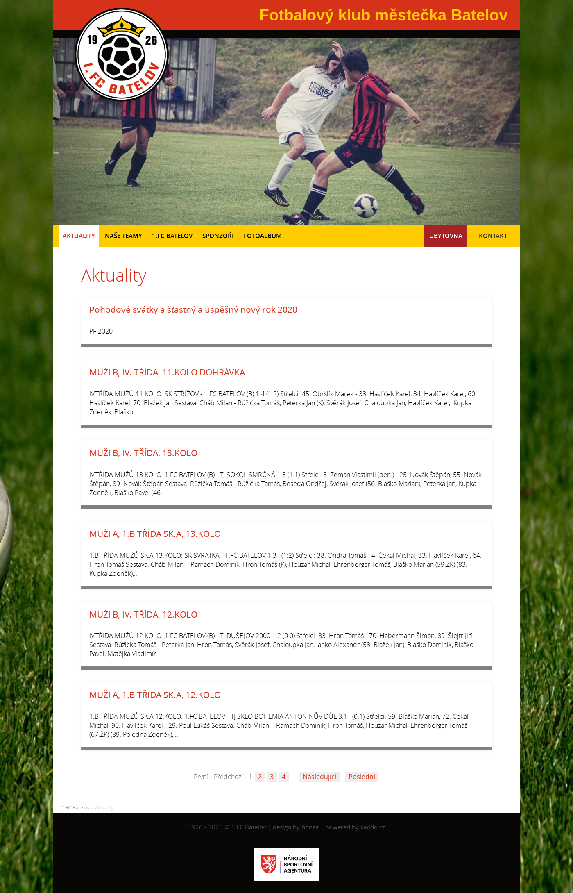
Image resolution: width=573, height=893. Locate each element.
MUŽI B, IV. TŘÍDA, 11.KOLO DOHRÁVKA (167, 372)
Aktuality (79, 236)
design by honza (296, 827)
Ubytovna (445, 236)
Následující (319, 776)
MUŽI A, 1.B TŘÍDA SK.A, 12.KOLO (155, 694)
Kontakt (493, 236)
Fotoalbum (263, 236)
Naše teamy (123, 236)
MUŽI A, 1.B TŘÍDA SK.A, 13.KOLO (155, 533)
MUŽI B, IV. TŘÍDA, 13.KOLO (143, 453)
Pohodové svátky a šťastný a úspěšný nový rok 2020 (193, 309)
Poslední (362, 776)
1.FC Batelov (172, 236)
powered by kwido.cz (355, 827)
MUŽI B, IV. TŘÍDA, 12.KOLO (143, 614)
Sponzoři (218, 236)
